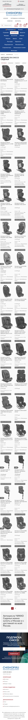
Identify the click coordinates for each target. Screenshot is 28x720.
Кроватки (22, 32)
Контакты (18, 21)
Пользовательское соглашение (11, 696)
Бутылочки (14, 35)
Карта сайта (7, 691)
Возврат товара (7, 683)
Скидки (5, 704)
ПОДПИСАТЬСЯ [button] (14, 653)
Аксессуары (14, 50)
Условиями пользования (17, 658)
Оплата (5, 681)
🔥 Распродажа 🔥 (11, 29)
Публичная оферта (8, 694)
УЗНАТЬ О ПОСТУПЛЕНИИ (6, 94)
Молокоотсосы (19, 44)
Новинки (10, 21)
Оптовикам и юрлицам (18, 18)
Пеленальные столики (20, 47)
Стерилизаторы (7, 47)
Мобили (22, 35)
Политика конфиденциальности (11, 706)
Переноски (18, 41)
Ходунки (8, 38)
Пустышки (10, 41)
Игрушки (6, 35)
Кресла (15, 38)
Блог (5, 701)
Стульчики (6, 32)
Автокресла (14, 32)
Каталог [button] (5, 18)
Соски (20, 38)
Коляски (20, 29)
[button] (7, 5)
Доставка (6, 679)
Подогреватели (8, 44)
